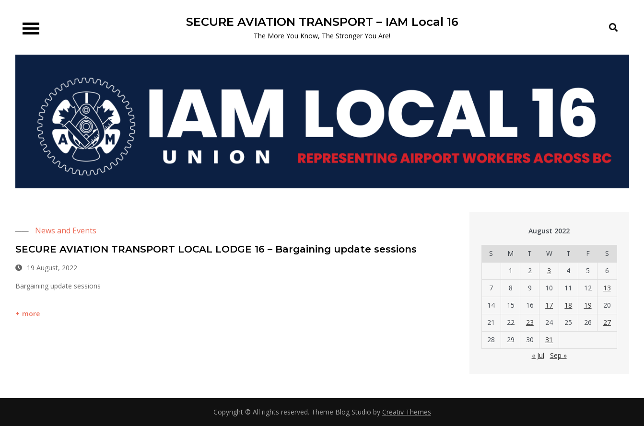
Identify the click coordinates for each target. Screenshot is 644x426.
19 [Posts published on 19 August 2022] (588, 305)
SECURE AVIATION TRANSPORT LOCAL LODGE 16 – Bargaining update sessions (216, 249)
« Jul (538, 355)
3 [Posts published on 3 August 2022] (549, 270)
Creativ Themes (406, 411)
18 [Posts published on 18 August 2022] (568, 305)
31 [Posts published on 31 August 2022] (549, 339)
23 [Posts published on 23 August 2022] (530, 322)
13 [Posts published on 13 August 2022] (607, 287)
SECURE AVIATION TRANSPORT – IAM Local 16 (322, 22)
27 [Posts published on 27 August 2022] (607, 322)
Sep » (558, 355)
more (31, 313)
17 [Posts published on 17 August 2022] (549, 305)
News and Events (65, 230)
